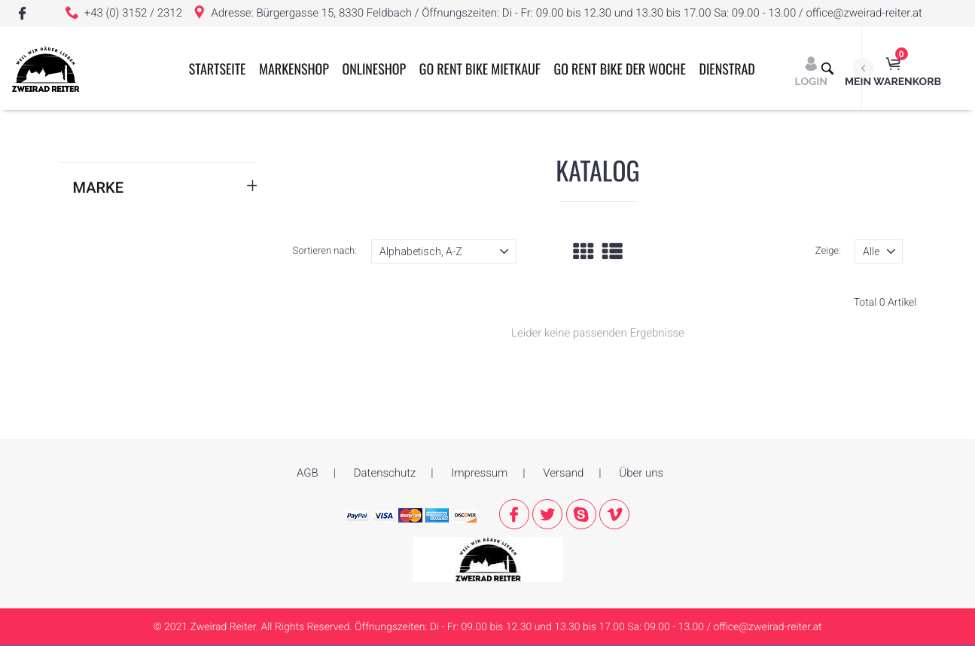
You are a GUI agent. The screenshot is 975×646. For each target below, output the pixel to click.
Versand (563, 473)
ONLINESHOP (375, 69)
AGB (307, 473)
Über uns (641, 473)
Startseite (217, 69)
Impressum (479, 473)
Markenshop (294, 69)
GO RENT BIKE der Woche (620, 69)
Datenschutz (385, 473)
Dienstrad (726, 69)
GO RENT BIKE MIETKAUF (480, 69)
